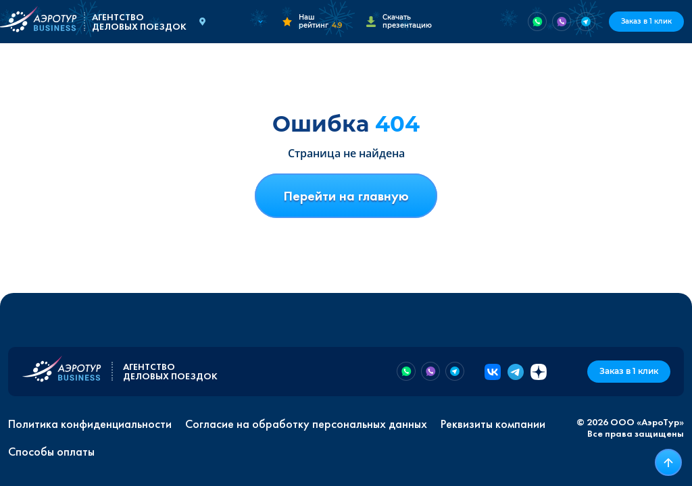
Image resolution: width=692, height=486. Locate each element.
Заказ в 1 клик (646, 21)
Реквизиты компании (493, 423)
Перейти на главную (346, 196)
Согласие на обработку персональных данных (306, 423)
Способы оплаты (51, 451)
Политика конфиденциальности (90, 423)
